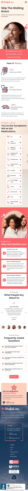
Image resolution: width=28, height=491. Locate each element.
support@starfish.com (14, 438)
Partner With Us (14, 452)
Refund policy (13, 456)
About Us (12, 454)
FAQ (11, 450)
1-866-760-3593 (10, 403)
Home (11, 447)
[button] (14, 346)
